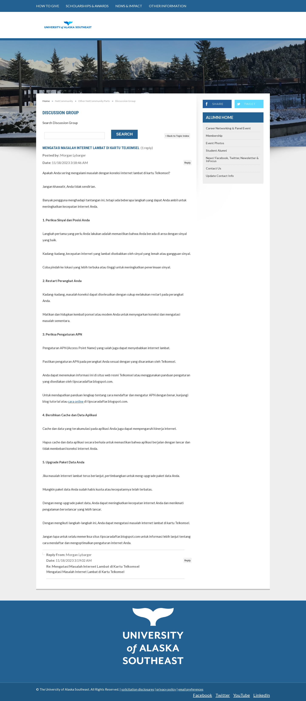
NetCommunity (64, 101)
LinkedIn (261, 695)
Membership (214, 135)
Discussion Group (125, 101)
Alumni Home (219, 117)
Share (217, 104)
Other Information (167, 6)
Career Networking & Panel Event (228, 128)
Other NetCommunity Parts (94, 101)
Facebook (202, 695)
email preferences (190, 689)
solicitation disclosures (137, 689)
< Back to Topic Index (177, 135)
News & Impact (128, 6)
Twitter (222, 695)
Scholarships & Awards (87, 6)
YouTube (241, 695)
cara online (76, 401)
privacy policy (166, 689)
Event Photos (215, 143)
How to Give (47, 6)
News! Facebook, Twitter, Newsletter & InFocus (232, 159)
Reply (187, 162)
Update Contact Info (220, 176)
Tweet (249, 104)
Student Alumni (216, 150)
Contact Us (213, 168)
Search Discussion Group (60, 123)
